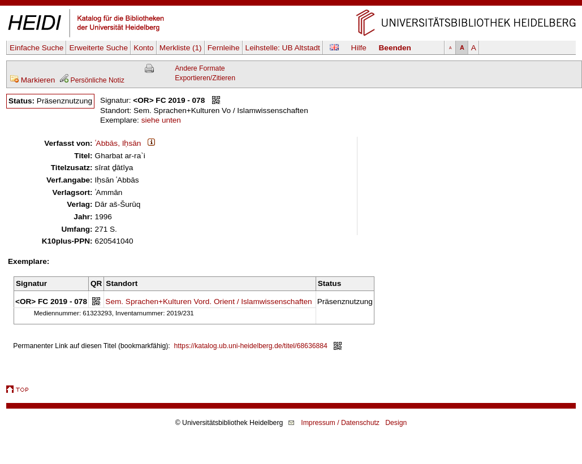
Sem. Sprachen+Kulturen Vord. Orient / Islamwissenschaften (208, 301)
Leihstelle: (282, 48)
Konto (143, 48)
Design (396, 423)
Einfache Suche (36, 48)
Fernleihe (224, 48)
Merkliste (180, 48)
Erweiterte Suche (98, 48)
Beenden (395, 48)
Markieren (32, 80)
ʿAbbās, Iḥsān (118, 143)
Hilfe (359, 48)
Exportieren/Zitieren (205, 78)
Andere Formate (200, 68)
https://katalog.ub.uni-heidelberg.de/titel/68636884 (250, 346)
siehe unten (161, 120)
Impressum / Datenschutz (340, 423)
